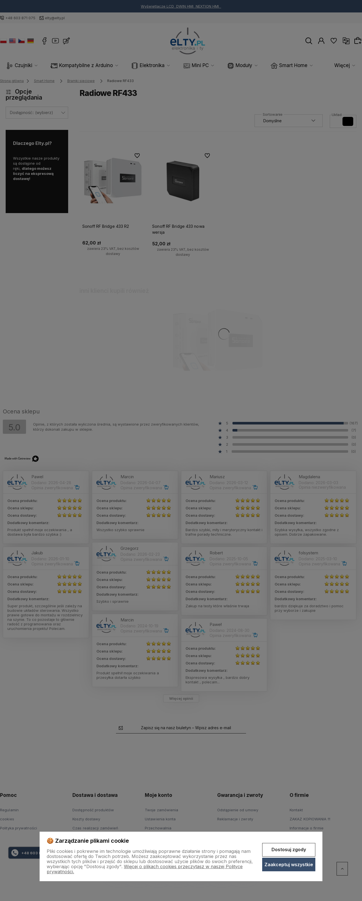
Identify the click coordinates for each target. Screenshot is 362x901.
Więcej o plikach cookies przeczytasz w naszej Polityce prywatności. (145, 869)
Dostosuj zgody (289, 849)
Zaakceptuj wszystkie (288, 864)
